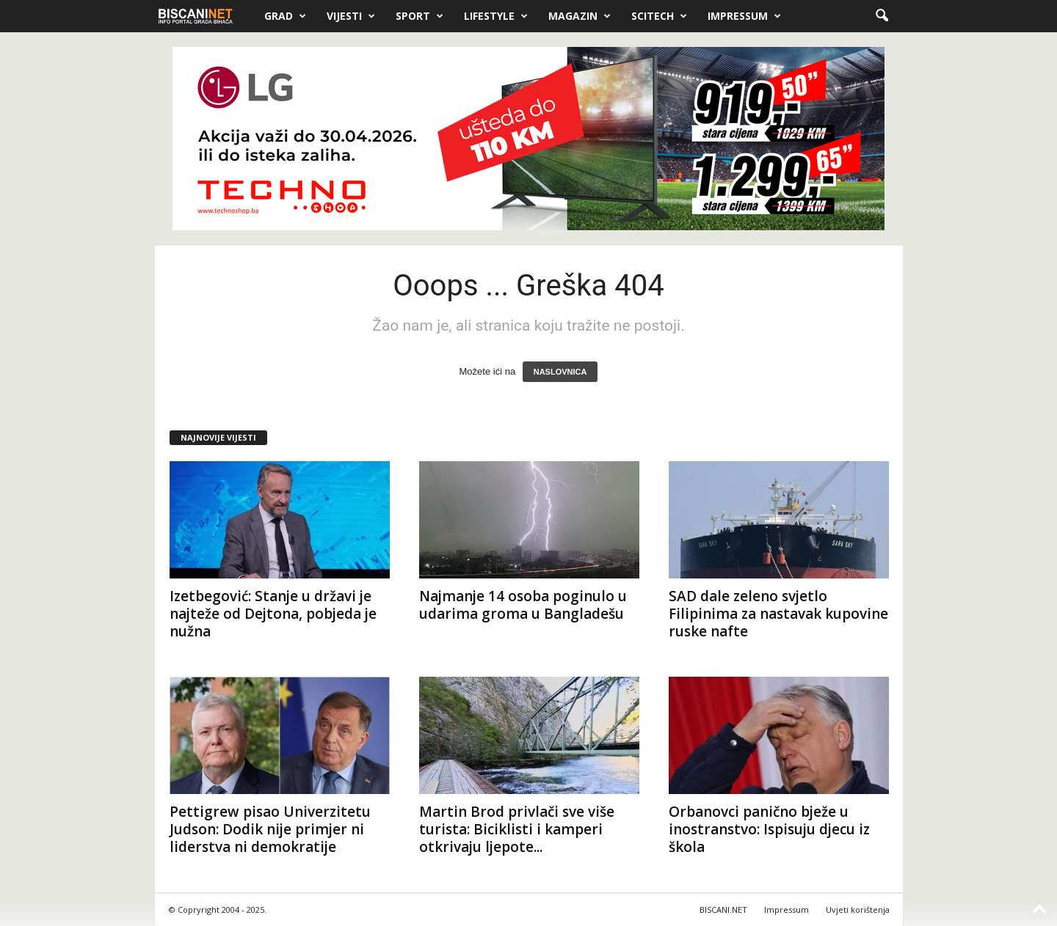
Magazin (579, 16)
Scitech (659, 16)
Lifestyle (496, 16)
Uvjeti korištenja (858, 909)
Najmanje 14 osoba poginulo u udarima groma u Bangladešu (523, 605)
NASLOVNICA (560, 371)
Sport (419, 16)
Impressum (744, 16)
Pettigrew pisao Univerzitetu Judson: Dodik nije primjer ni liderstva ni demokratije (270, 829)
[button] (881, 16)
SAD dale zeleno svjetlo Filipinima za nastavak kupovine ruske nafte (778, 614)
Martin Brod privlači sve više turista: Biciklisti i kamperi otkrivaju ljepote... (516, 829)
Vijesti (351, 16)
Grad (285, 16)
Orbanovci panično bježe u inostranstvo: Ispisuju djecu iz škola (769, 829)
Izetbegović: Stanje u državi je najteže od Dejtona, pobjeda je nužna (273, 614)
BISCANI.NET (723, 909)
